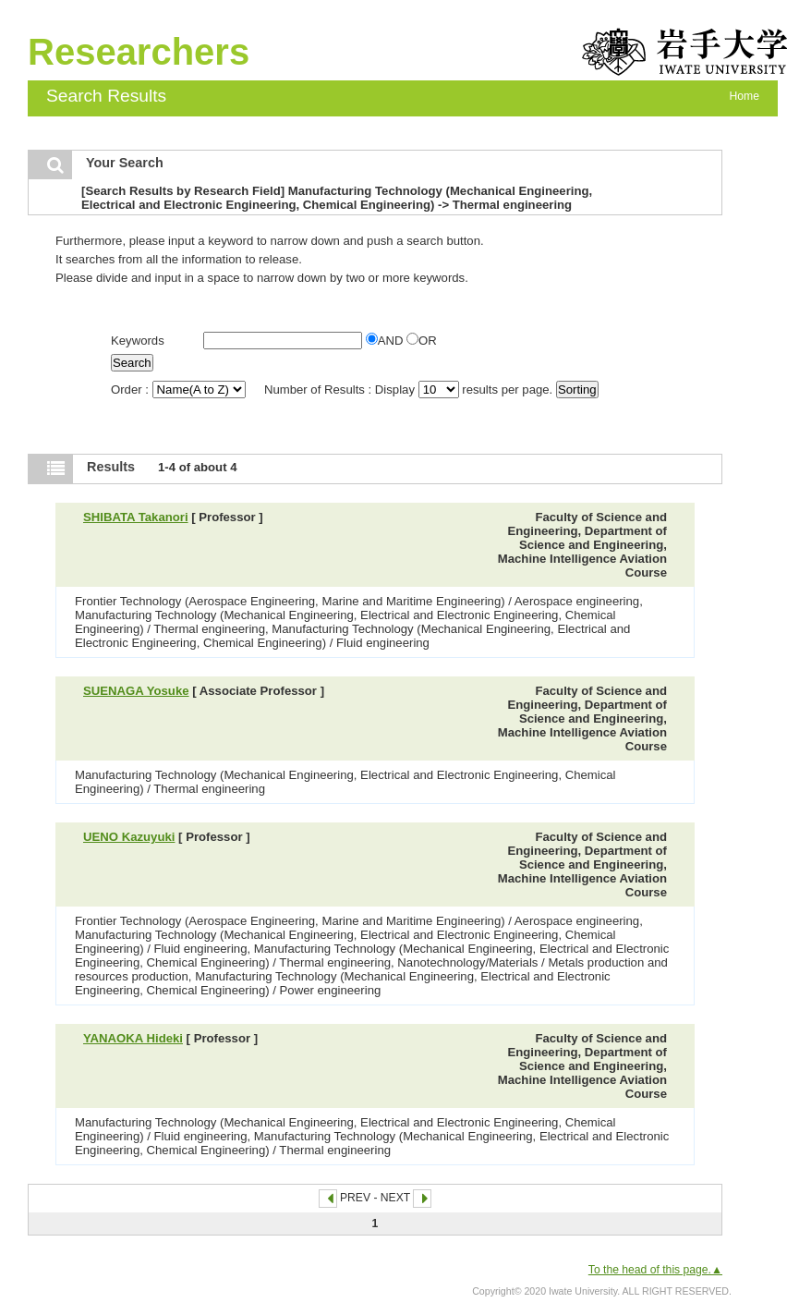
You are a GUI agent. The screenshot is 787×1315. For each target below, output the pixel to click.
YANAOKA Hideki (133, 1038)
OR (421, 340)
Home (744, 96)
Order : (179, 389)
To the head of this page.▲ (655, 1269)
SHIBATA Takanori (135, 517)
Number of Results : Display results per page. (410, 389)
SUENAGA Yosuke (136, 691)
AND (386, 340)
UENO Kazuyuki (129, 837)
